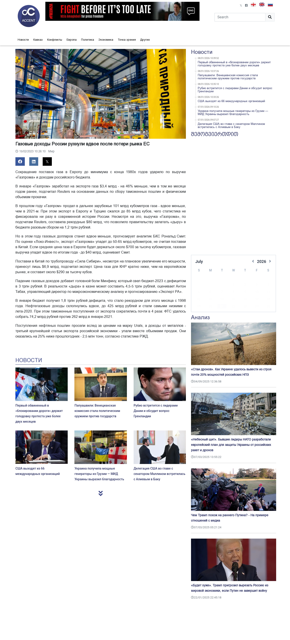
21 (222, 299)
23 (245, 299)
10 (256, 285)
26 (198, 306)
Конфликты (54, 39)
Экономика (106, 39)
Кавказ (38, 39)
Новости (23, 39)
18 (268, 292)
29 (233, 306)
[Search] (239, 17)
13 (210, 292)
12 (198, 292)
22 (233, 299)
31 (256, 306)
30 (245, 306)
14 (222, 292)
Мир (51, 151)
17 (256, 292)
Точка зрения (127, 39)
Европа (72, 39)
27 (210, 306)
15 (233, 292)
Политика (87, 39)
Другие (145, 39)
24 (256, 299)
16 (245, 292)
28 (222, 306)
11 (268, 285)
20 (210, 299)
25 (268, 299)
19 (198, 299)
